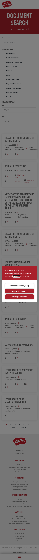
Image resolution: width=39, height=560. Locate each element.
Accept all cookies (19, 291)
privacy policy (16, 276)
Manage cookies (19, 296)
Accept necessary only (19, 285)
